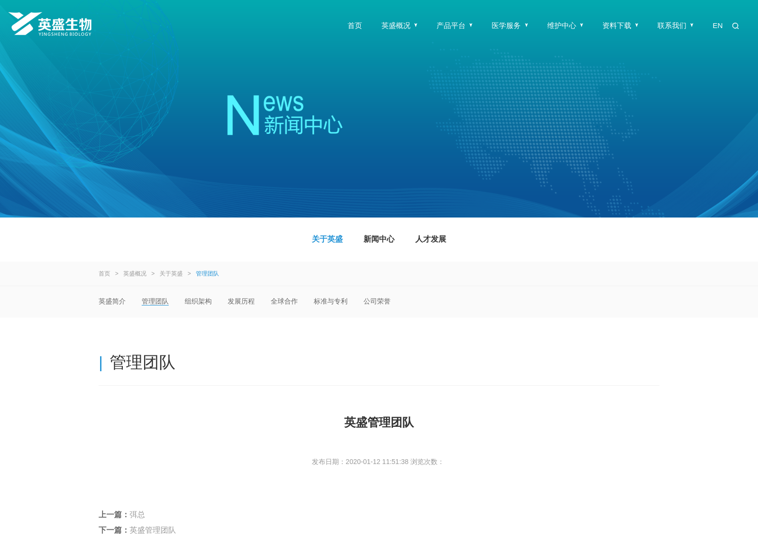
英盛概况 (399, 25)
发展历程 (241, 301)
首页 (355, 25)
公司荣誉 (377, 301)
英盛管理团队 (153, 530)
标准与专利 (331, 301)
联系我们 (675, 25)
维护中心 (565, 25)
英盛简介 (112, 301)
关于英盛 (327, 239)
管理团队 (207, 273)
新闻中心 (379, 239)
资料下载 (620, 25)
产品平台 (454, 25)
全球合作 (284, 301)
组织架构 (198, 301)
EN (718, 25)
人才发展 (430, 239)
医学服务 (509, 25)
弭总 (137, 514)
